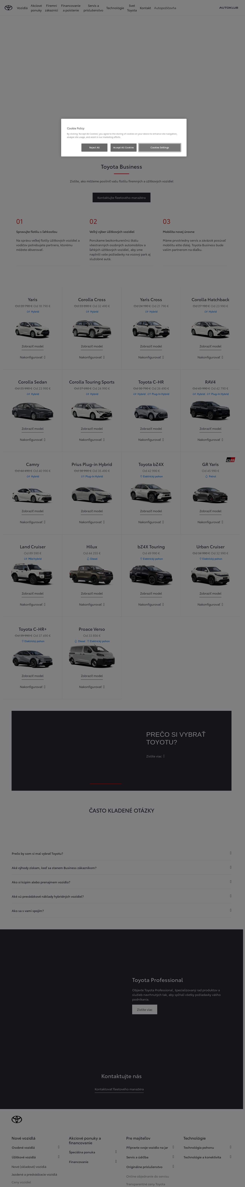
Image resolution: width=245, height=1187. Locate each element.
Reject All (94, 147)
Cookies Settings (159, 147)
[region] (124, 138)
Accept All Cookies (123, 147)
